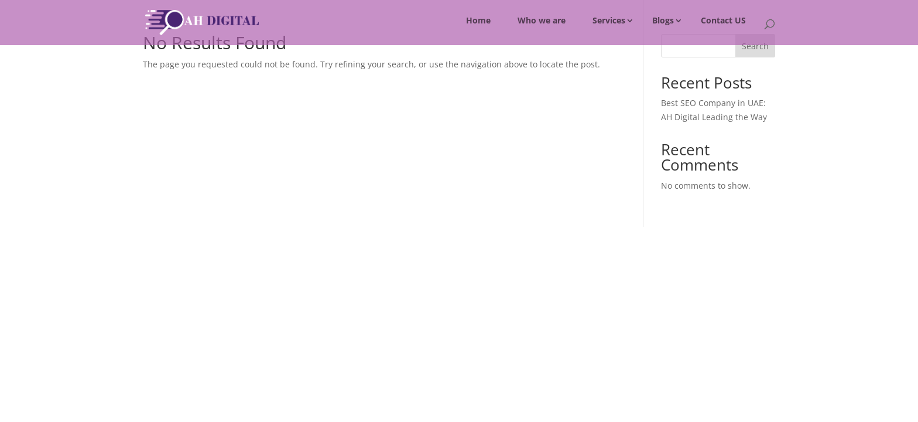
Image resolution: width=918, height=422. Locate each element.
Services (608, 20)
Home (478, 20)
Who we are (542, 20)
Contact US (723, 20)
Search (755, 46)
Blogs (663, 20)
